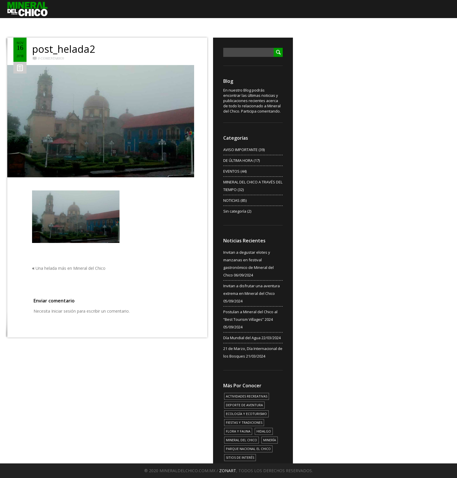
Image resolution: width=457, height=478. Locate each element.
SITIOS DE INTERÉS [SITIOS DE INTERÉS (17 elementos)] (240, 457)
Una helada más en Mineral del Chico (71, 268)
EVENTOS (231, 171)
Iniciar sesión (63, 311)
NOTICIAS (231, 200)
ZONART (227, 470)
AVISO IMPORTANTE (240, 149)
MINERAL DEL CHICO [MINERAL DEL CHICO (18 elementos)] (241, 440)
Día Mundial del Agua (242, 337)
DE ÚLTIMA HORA (238, 160)
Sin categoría (234, 211)
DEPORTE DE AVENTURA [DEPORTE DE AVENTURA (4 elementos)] (244, 405)
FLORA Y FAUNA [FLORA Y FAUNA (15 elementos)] (238, 431)
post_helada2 (63, 49)
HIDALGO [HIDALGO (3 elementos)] (263, 431)
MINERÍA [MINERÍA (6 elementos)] (269, 440)
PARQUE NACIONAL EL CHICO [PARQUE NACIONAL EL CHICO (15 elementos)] (248, 449)
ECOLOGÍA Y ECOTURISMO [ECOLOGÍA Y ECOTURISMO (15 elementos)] (246, 414)
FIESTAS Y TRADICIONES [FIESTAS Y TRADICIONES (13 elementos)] (244, 422)
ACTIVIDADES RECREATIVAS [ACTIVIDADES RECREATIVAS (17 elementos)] (246, 396)
